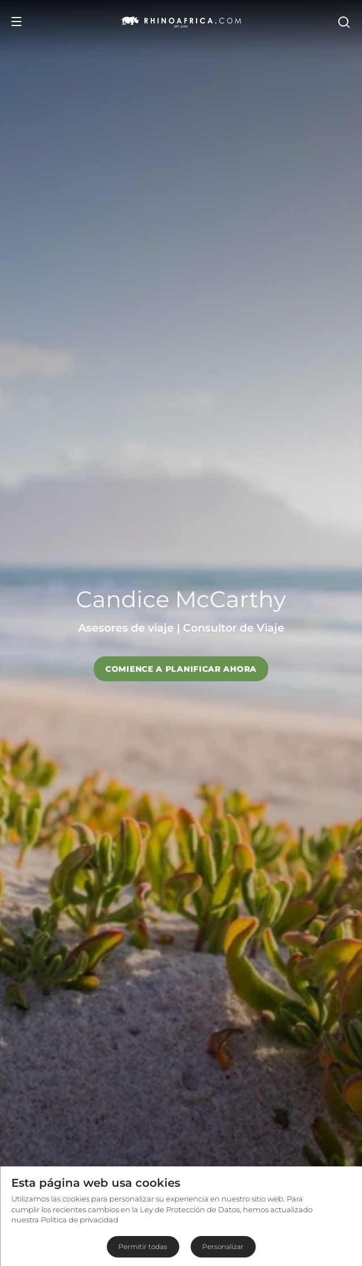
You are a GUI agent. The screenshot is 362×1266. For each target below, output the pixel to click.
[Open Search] (343, 21)
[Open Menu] (16, 21)
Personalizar (223, 1246)
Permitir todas (142, 1246)
